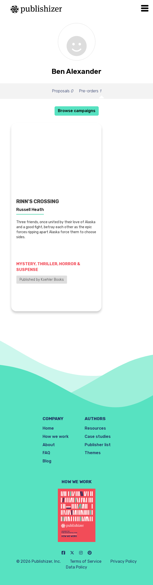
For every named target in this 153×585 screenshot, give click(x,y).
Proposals (62, 91)
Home (48, 428)
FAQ (46, 452)
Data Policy (76, 567)
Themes (93, 452)
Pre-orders (90, 91)
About (49, 444)
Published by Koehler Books (42, 279)
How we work (56, 436)
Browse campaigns (76, 110)
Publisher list (98, 444)
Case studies (98, 436)
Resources (95, 428)
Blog (47, 461)
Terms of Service (85, 561)
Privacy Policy (123, 561)
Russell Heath (30, 209)
